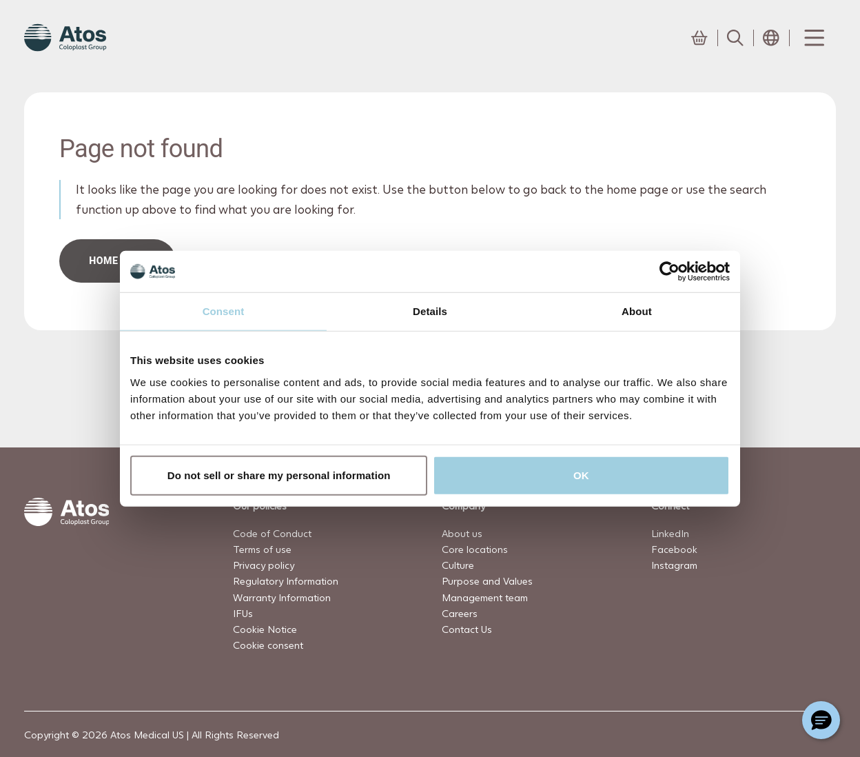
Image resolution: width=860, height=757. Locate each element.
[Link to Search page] (735, 38)
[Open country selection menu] (771, 38)
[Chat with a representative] (821, 720)
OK (581, 475)
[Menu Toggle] (813, 38)
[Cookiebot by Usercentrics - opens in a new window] (669, 271)
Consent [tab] (224, 311)
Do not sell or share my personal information (279, 475)
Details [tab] (430, 311)
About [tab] (637, 311)
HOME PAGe (118, 260)
